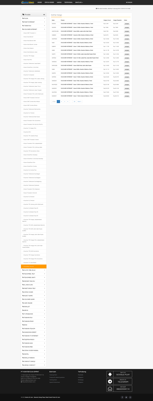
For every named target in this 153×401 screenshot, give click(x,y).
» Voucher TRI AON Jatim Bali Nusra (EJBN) (32, 229)
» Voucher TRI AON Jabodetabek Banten (33, 225)
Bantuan (79, 2)
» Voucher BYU (26, 132)
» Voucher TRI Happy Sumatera (31, 255)
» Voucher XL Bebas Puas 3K (30, 212)
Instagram (80, 377)
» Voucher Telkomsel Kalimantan (31, 109)
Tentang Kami (53, 380)
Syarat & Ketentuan (54, 382)
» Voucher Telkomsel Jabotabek (31, 71)
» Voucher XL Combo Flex (29, 170)
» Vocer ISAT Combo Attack (29, 105)
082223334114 (119, 389)
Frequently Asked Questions (56, 377)
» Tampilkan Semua (28, 266)
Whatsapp (80, 380)
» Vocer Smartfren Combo (29, 166)
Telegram (80, 382)
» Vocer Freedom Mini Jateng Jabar (32, 147)
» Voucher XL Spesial (28, 75)
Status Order (49, 2)
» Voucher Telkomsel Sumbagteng (31, 181)
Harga (59, 2)
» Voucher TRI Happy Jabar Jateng (32, 82)
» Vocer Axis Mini (27, 59)
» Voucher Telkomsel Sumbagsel (31, 177)
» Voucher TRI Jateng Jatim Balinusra (32, 204)
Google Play (119, 374)
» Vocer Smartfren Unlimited (30, 67)
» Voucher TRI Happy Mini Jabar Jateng (33, 78)
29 (74, 101)
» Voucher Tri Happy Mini (29, 128)
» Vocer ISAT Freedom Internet (31, 97)
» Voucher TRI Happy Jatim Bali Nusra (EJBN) (32, 235)
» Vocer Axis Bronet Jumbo (29, 44)
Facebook (80, 375)
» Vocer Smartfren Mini (28, 162)
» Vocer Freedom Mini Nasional (31, 189)
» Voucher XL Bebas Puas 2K (30, 208)
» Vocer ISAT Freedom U (29, 33)
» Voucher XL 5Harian (28, 196)
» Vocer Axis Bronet (27, 36)
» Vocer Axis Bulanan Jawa (29, 52)
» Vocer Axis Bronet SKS (29, 40)
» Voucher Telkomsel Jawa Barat (31, 63)
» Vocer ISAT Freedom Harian (30, 139)
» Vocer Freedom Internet (29, 193)
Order (39, 2)
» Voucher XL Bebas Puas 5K (30, 215)
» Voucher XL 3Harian (28, 200)
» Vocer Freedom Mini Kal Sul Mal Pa (32, 124)
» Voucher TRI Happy (28, 56)
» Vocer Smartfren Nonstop (29, 154)
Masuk (129, 2)
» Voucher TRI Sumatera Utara (30, 151)
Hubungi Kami (53, 375)
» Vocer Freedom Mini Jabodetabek (32, 143)
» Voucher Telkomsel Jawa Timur (31, 86)
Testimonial (68, 2)
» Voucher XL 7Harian (28, 113)
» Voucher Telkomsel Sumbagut (31, 174)
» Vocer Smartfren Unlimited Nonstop (32, 158)
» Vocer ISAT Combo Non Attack (31, 101)
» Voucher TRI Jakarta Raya (30, 135)
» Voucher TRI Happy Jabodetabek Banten (32, 220)
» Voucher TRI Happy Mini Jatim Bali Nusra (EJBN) (32, 246)
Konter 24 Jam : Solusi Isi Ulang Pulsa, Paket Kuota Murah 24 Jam (42, 397)
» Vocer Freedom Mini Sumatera (31, 120)
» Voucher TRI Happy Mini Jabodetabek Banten (33, 240)
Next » (79, 101)
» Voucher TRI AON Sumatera (30, 251)
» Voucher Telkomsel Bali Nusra (31, 116)
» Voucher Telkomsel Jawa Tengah (32, 90)
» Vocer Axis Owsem (28, 48)
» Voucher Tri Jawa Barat (29, 262)
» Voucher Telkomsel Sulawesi (30, 185)
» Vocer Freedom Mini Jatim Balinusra (32, 94)
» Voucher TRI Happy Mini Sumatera (32, 258)
